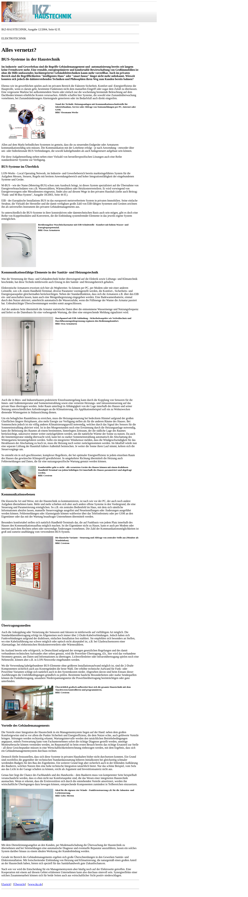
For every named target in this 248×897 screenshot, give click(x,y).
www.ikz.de (35, 884)
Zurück (6, 884)
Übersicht (19, 884)
